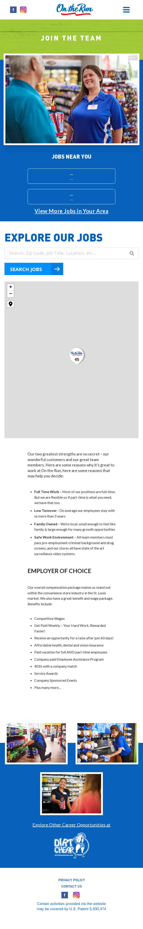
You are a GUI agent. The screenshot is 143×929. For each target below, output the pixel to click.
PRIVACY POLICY (71, 880)
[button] (77, 356)
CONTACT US (71, 886)
